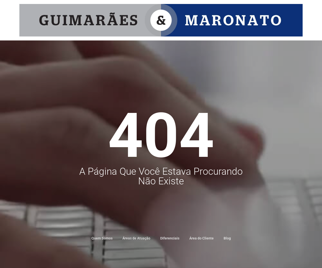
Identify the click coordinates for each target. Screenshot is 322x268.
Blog (227, 238)
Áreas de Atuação (136, 238)
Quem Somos (102, 238)
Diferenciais (169, 238)
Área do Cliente (201, 238)
